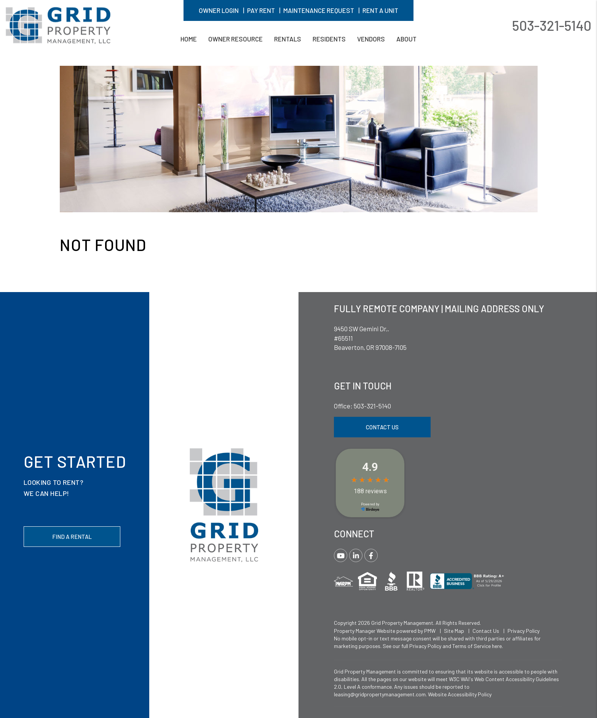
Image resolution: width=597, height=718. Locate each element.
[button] (340, 555)
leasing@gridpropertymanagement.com (380, 694)
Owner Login (219, 10)
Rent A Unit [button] (380, 10)
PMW (430, 630)
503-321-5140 (551, 25)
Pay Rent (261, 10)
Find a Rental (72, 536)
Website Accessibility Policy (460, 694)
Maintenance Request (318, 10)
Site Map (454, 630)
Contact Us (382, 427)
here (497, 646)
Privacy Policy (524, 630)
